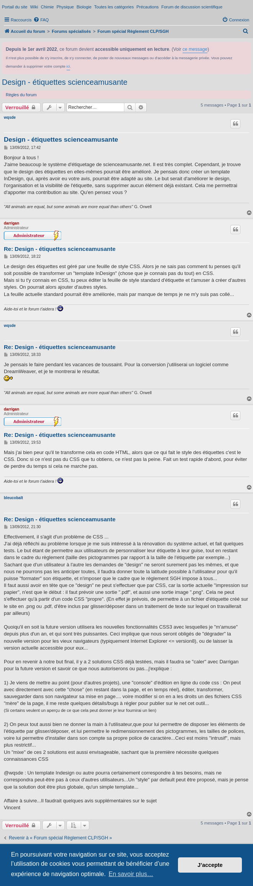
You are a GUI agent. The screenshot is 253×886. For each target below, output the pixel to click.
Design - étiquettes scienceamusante (64, 82)
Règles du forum (21, 94)
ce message (195, 49)
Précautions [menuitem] (147, 7)
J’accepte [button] (210, 865)
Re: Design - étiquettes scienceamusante (60, 249)
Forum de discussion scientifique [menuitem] (192, 7)
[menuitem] (41, 19)
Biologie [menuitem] (84, 7)
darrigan (11, 223)
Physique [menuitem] (65, 7)
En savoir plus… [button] (131, 874)
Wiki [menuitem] (34, 7)
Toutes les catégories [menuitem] (114, 7)
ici (68, 66)
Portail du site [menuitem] (15, 7)
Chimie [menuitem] (47, 7)
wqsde (10, 117)
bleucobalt (13, 498)
